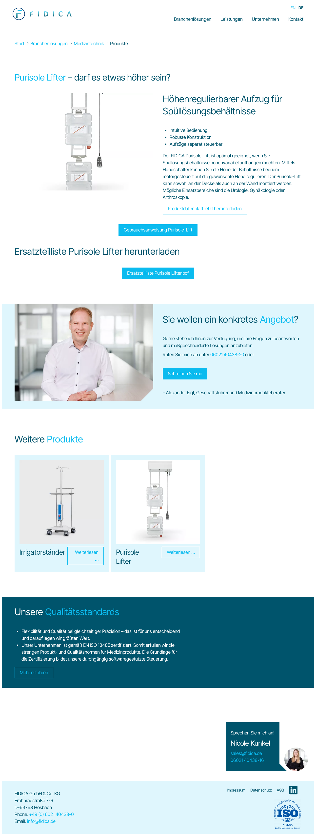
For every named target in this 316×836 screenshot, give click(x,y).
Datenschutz (261, 790)
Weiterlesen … (82, 556)
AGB (280, 790)
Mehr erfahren (34, 672)
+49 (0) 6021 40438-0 (51, 814)
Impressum (236, 790)
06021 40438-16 (247, 760)
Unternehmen (265, 19)
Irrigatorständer (42, 552)
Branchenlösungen (192, 19)
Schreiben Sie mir (185, 373)
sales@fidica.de (246, 753)
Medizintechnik (89, 43)
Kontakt (295, 19)
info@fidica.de (41, 821)
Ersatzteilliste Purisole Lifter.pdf (158, 273)
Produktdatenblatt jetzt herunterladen (205, 208)
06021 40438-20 (227, 354)
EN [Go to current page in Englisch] (293, 7)
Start (19, 43)
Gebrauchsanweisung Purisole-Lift (158, 230)
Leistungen (231, 19)
